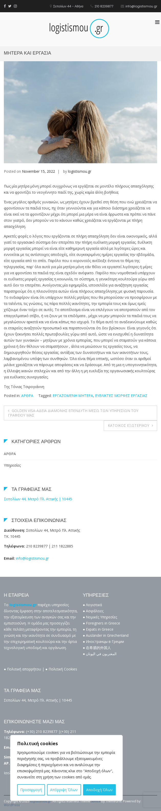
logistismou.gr (79, 171)
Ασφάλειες (94, 610)
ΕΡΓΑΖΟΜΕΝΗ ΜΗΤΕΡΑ (73, 395)
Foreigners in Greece (103, 623)
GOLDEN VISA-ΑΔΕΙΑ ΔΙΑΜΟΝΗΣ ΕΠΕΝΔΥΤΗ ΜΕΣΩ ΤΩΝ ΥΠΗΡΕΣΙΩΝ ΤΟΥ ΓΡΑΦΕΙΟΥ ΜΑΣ (73, 413)
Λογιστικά (94, 604)
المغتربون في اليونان (101, 653)
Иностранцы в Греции (105, 641)
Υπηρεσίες (12, 465)
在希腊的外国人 (98, 647)
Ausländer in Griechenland (107, 635)
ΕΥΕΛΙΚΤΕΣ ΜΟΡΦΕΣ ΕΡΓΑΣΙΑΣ (121, 395)
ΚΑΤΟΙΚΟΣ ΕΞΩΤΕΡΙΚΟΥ (128, 425)
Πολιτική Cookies (63, 669)
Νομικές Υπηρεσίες (101, 617)
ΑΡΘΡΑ (27, 395)
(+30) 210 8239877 (41, 731)
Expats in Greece (99, 629)
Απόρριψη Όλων (64, 789)
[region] (66, 768)
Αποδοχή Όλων (99, 789)
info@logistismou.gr (32, 558)
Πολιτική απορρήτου (24, 669)
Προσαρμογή (31, 789)
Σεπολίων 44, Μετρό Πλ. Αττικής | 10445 (38, 498)
